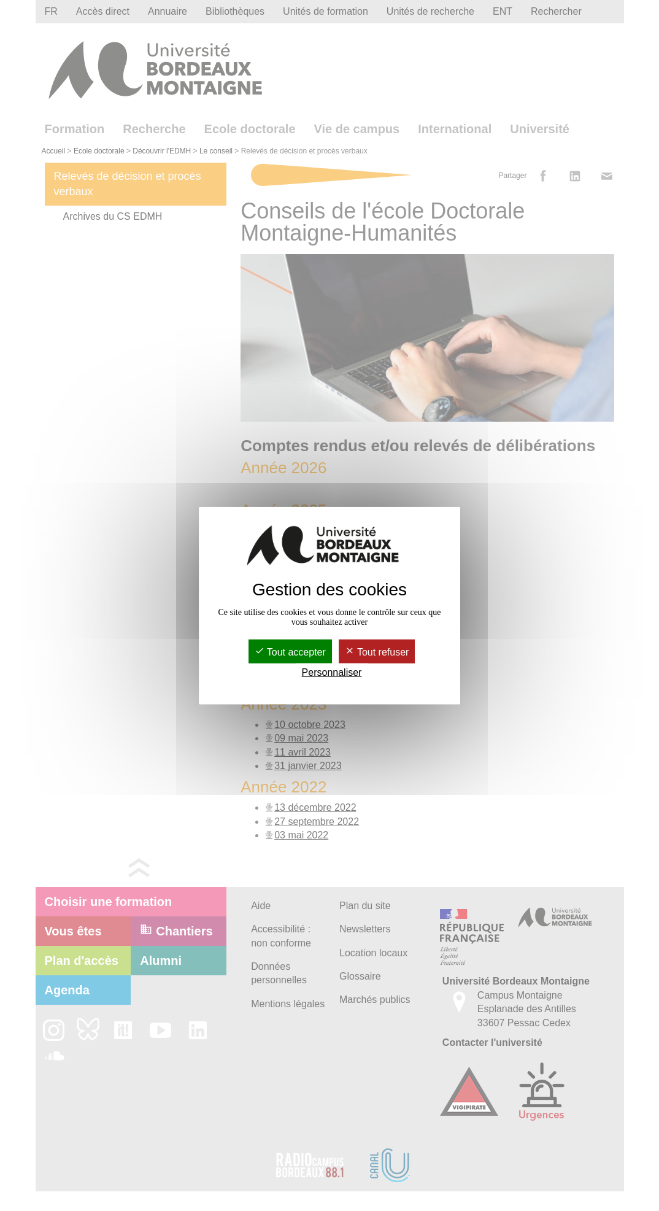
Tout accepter (290, 651)
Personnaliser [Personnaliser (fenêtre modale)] (332, 672)
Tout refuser (377, 651)
